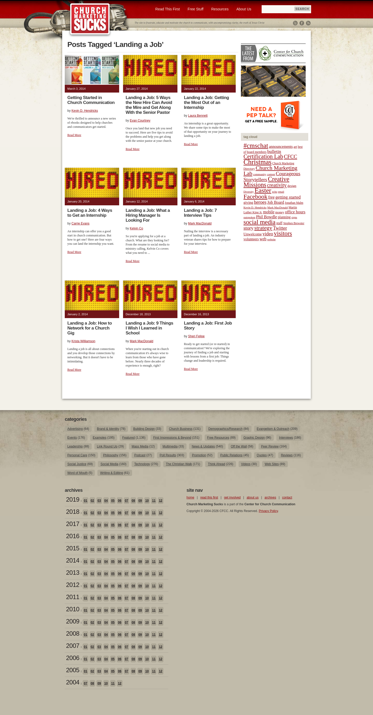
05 (112, 500)
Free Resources (218, 437)
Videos (245, 464)
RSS (308, 23)
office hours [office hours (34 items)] (295, 211)
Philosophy (110, 455)
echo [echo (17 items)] (274, 191)
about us (253, 497)
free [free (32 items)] (271, 197)
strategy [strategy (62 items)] (263, 228)
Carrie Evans (80, 223)
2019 (72, 499)
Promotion (199, 455)
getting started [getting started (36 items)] (287, 197)
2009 (72, 621)
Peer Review (270, 446)
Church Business (180, 429)
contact (287, 497)
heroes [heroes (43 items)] (260, 202)
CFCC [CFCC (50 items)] (290, 156)
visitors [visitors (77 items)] (283, 233)
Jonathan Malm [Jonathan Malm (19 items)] (294, 202)
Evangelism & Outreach (273, 429)
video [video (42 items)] (268, 233)
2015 (72, 548)
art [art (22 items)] (295, 147)
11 (153, 500)
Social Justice (76, 464)
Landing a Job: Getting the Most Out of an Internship (206, 102)
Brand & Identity (108, 429)
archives (270, 497)
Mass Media (140, 446)
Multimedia (170, 446)
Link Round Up (107, 446)
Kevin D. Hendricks (84, 111)
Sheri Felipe (196, 336)
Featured (128, 437)
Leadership (75, 446)
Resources (219, 9)
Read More (74, 135)
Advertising (75, 429)
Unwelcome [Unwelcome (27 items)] (252, 234)
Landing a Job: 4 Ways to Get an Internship (89, 213)
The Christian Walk (179, 464)
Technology (142, 464)
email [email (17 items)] (281, 191)
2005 (72, 670)
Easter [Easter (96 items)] (263, 190)
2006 (72, 657)
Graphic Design (254, 437)
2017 (72, 523)
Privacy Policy (268, 511)
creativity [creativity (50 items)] (277, 185)
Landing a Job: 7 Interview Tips (200, 213)
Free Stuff (195, 9)
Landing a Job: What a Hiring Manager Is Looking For (148, 215)
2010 (72, 609)
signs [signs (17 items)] (294, 217)
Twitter (295, 23)
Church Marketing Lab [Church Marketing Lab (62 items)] (270, 171)
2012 (72, 584)
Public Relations (231, 455)
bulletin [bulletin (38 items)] (274, 151)
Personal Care (77, 455)
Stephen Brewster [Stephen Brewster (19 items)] (293, 223)
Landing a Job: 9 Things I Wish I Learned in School (149, 328)
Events (72, 437)
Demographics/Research (225, 429)
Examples (99, 437)
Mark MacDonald (200, 223)
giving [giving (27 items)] (248, 202)
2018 (72, 511)
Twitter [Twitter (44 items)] (280, 228)
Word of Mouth (77, 473)
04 (106, 500)
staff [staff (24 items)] (279, 223)
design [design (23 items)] (292, 186)
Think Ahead (216, 464)
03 (99, 500)
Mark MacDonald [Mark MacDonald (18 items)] (277, 207)
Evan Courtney (140, 120)
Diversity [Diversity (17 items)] (248, 191)
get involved (232, 497)
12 (160, 500)
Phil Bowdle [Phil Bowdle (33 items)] (266, 217)
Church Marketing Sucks (90, 19)
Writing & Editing (111, 473)
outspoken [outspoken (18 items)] (249, 217)
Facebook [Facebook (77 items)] (255, 196)
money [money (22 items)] (279, 212)
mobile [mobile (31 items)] (268, 212)
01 (85, 500)
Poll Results (168, 455)
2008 (72, 633)
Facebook (301, 23)
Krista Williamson (83, 341)
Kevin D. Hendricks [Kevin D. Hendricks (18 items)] (255, 207)
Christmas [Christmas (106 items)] (257, 162)
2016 (72, 535)
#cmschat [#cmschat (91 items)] (255, 145)
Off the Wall (239, 446)
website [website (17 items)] (271, 239)
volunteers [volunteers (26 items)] (251, 239)
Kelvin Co (136, 228)
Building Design (144, 429)
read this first (209, 497)
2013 (72, 572)
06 (119, 500)
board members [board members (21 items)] (257, 152)
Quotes (262, 455)
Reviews (286, 455)
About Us (243, 9)
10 (147, 500)
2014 (72, 560)
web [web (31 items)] (263, 239)
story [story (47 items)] (248, 228)
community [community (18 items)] (259, 174)
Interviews (286, 437)
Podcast (139, 455)
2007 (72, 645)
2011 (72, 596)
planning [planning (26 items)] (284, 217)
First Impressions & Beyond (172, 437)
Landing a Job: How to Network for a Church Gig (89, 328)
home (190, 497)
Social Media (109, 464)
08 (133, 500)
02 (92, 500)
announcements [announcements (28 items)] (281, 146)
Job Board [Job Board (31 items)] (275, 202)
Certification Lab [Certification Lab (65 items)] (263, 156)
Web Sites (272, 464)
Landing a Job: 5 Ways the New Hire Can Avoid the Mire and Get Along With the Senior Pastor (149, 105)
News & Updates (203, 446)
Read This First (167, 9)
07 (126, 500)
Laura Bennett (197, 115)
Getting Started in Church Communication (90, 100)
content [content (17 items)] (271, 174)
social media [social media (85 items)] (259, 222)
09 (140, 500)
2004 (72, 682)
